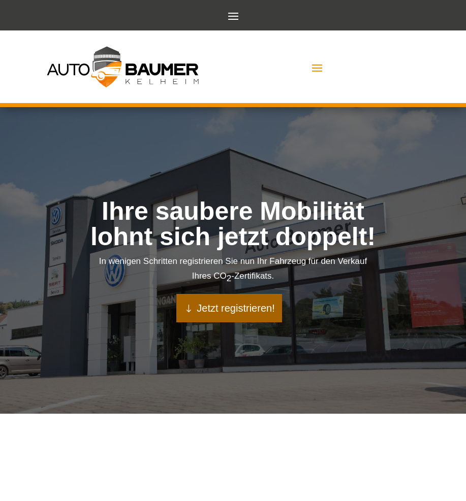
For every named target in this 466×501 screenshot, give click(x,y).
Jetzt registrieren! (235, 308)
